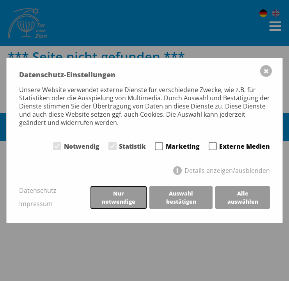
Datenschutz (38, 191)
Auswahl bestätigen (181, 197)
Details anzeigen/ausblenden (227, 170)
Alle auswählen (242, 197)
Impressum (36, 204)
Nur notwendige (118, 197)
